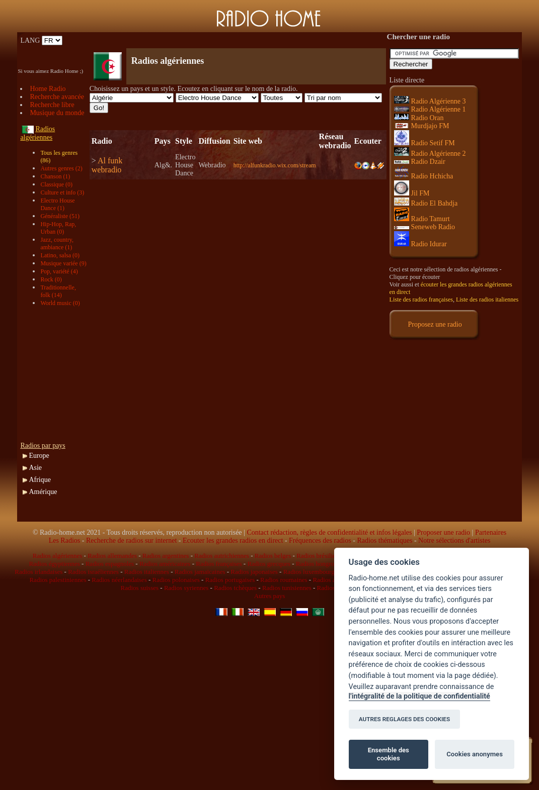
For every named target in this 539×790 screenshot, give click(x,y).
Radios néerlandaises (119, 579)
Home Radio (47, 88)
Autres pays (269, 596)
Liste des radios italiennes (487, 299)
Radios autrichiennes (221, 555)
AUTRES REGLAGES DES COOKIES (404, 719)
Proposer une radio (443, 532)
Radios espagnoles (110, 563)
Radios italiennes (146, 571)
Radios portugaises (230, 579)
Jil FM (412, 193)
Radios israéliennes (93, 571)
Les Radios (65, 540)
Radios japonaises (254, 571)
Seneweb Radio (424, 227)
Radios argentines (165, 555)
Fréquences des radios (320, 540)
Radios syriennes (186, 587)
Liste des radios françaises (421, 299)
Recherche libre (52, 105)
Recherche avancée (57, 97)
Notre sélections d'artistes (454, 540)
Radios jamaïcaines (200, 571)
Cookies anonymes (474, 754)
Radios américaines (164, 563)
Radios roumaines (283, 579)
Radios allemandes (112, 555)
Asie (35, 467)
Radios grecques (268, 563)
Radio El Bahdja (426, 203)
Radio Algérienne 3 (430, 101)
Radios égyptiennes (54, 563)
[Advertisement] (207, 40)
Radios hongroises (320, 563)
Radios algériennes (58, 555)
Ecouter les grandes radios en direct (233, 540)
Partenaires (490, 532)
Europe (39, 455)
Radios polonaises (176, 579)
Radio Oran (419, 118)
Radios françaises (219, 563)
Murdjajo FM (421, 126)
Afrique (40, 479)
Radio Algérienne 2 (430, 153)
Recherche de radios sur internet (131, 540)
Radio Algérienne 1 (430, 109)
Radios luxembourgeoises (317, 571)
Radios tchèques (235, 587)
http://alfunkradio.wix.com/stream (275, 165)
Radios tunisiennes (287, 587)
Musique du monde (57, 113)
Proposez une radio (434, 324)
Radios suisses (140, 587)
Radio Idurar (420, 244)
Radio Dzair (419, 161)
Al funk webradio (107, 165)
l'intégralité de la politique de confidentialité (419, 696)
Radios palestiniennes (57, 579)
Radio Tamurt (422, 219)
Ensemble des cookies (388, 754)
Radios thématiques (384, 540)
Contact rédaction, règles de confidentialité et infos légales (329, 532)
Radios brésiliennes (321, 555)
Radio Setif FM (424, 143)
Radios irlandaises (38, 571)
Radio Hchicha (423, 176)
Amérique (43, 492)
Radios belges (273, 555)
